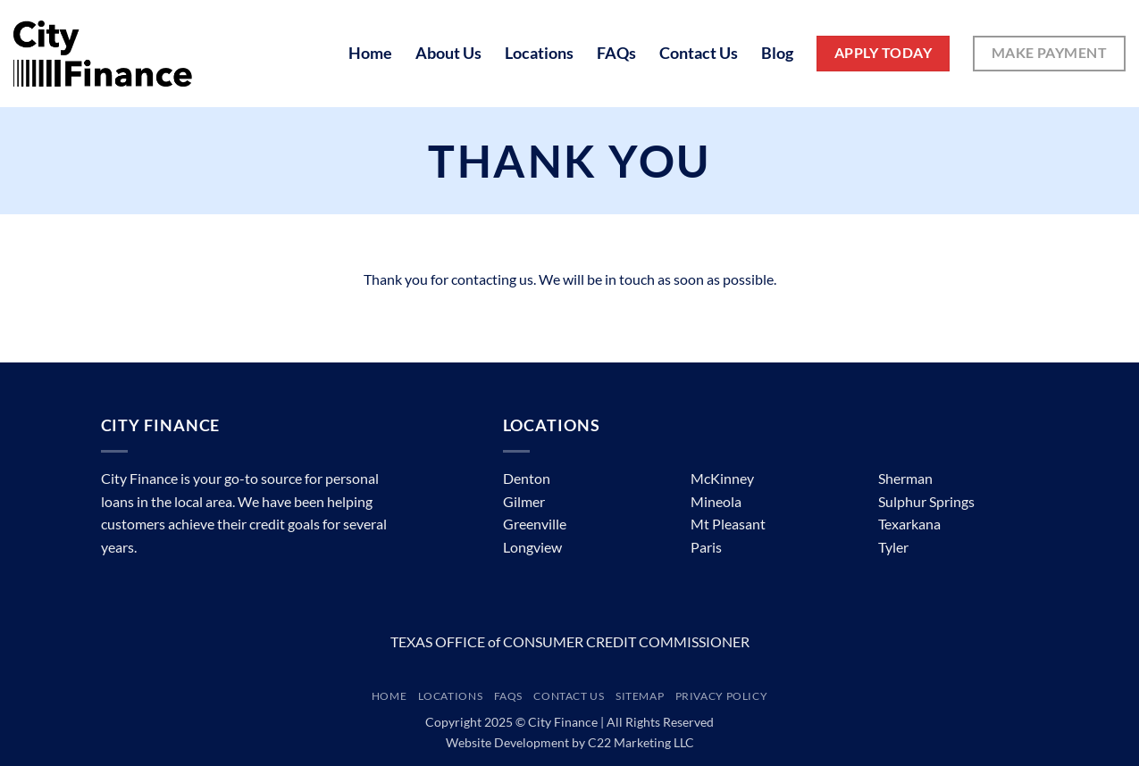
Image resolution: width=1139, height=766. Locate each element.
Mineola (716, 501)
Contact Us (698, 53)
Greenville (534, 523)
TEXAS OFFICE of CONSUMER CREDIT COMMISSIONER (570, 641)
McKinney (722, 478)
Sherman (905, 478)
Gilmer (524, 501)
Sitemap (640, 696)
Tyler (893, 546)
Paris (706, 546)
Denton (526, 478)
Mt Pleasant (728, 523)
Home (370, 53)
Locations (539, 53)
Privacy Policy (721, 696)
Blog (777, 53)
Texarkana (909, 523)
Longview (532, 546)
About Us (448, 53)
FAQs (616, 53)
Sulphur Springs (926, 501)
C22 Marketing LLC (641, 742)
